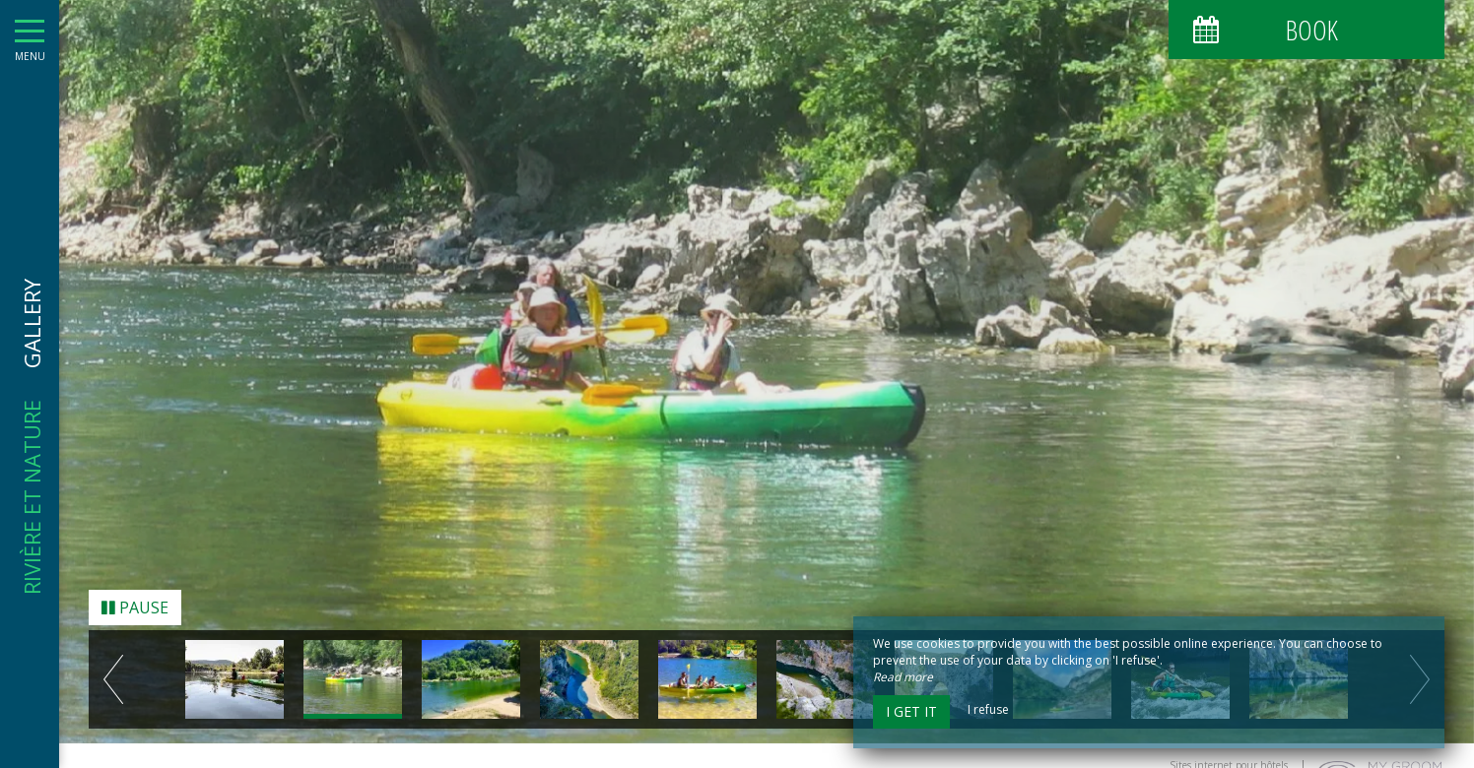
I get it (911, 711)
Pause (134, 600)
